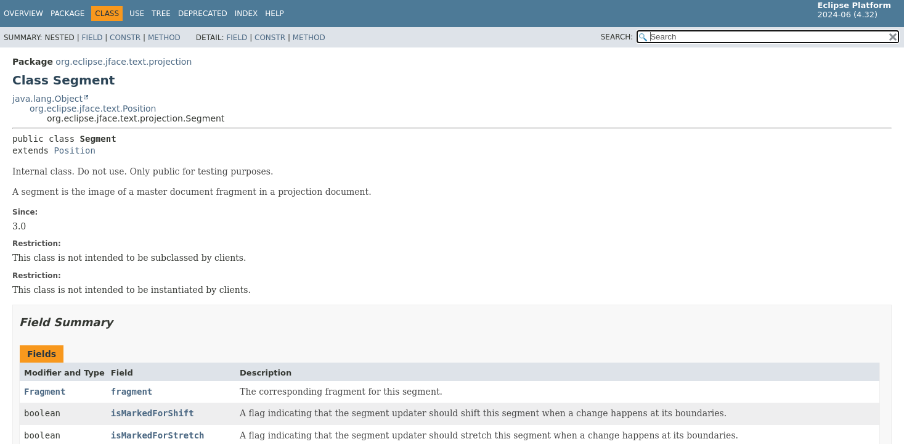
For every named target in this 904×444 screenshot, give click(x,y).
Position (74, 150)
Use (136, 13)
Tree (161, 13)
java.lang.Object (47, 99)
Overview (23, 13)
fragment (131, 392)
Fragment (44, 392)
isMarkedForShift (152, 413)
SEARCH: (617, 37)
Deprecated (202, 13)
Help (274, 13)
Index (246, 13)
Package (67, 13)
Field (91, 37)
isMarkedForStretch (158, 435)
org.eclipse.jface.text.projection (123, 62)
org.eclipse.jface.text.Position (93, 108)
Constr (125, 37)
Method (164, 37)
